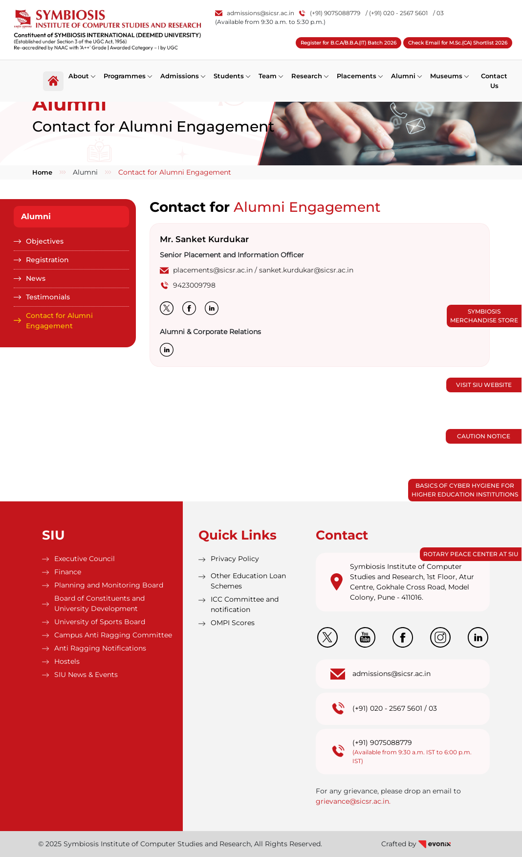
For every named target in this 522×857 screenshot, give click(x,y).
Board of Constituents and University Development (99, 603)
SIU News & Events (86, 674)
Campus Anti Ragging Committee (113, 635)
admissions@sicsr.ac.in (254, 13)
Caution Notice (483, 436)
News (35, 278)
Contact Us (494, 81)
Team (268, 76)
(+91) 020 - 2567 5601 (387, 708)
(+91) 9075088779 (330, 13)
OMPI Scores (233, 622)
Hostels (67, 661)
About (78, 76)
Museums (446, 76)
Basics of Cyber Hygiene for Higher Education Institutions (465, 490)
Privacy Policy (235, 558)
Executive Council (84, 558)
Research (306, 76)
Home (42, 172)
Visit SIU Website (484, 384)
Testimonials (48, 297)
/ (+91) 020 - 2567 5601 (397, 13)
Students (229, 76)
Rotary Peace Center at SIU (470, 554)
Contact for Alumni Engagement (59, 320)
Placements (356, 76)
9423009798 (194, 285)
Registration (47, 259)
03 (433, 708)
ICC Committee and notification (245, 604)
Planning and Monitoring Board (108, 585)
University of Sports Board (99, 621)
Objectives (45, 241)
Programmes (125, 76)
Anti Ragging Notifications (100, 648)
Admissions (179, 76)
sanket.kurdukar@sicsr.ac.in (306, 270)
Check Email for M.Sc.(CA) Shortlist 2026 (457, 43)
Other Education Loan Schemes (248, 580)
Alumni (403, 76)
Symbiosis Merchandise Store (484, 316)
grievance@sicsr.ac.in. (353, 801)
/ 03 (438, 13)
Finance (67, 571)
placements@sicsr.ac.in (213, 270)
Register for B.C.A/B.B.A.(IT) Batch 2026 (348, 43)
